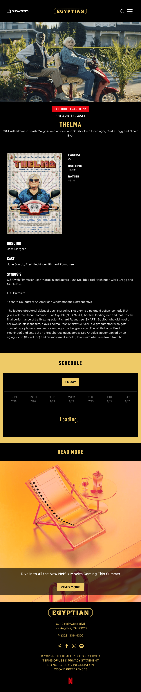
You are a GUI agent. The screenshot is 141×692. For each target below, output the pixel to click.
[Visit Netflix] (70, 684)
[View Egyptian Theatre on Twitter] (59, 646)
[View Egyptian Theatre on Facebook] (67, 646)
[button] (122, 11)
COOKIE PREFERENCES (70, 669)
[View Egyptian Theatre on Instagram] (74, 646)
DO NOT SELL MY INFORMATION (70, 665)
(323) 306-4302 (72, 635)
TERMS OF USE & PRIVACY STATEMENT (70, 660)
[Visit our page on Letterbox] (81, 646)
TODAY (70, 382)
